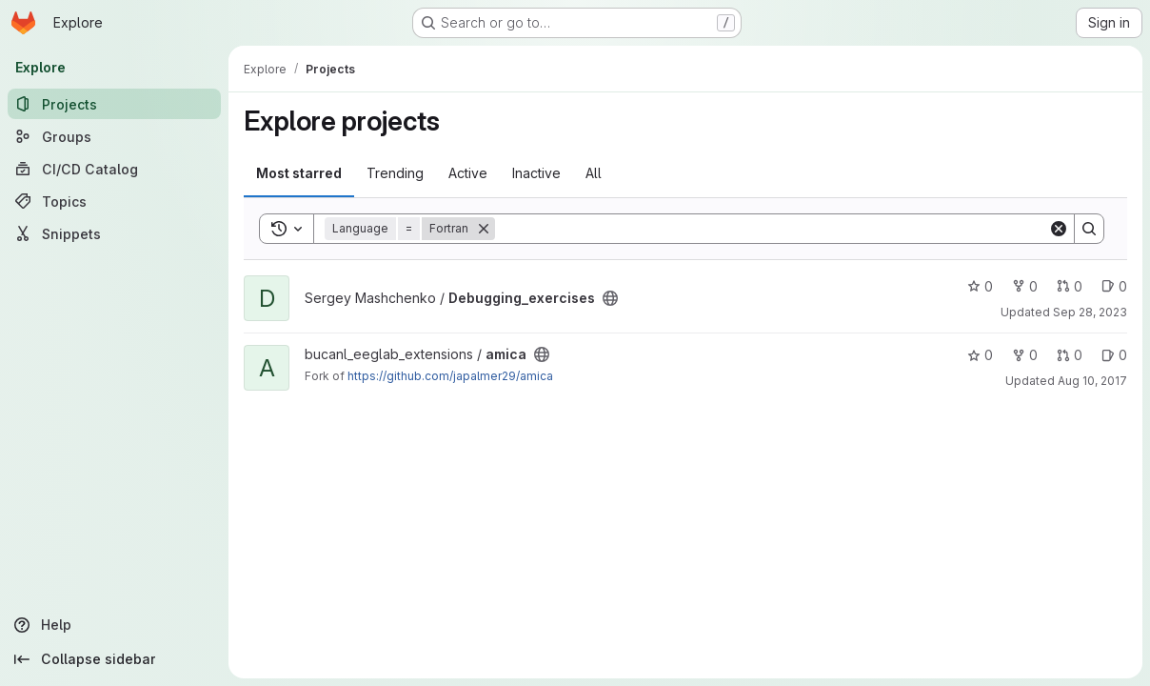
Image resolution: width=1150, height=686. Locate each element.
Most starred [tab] (299, 173)
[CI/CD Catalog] (114, 168)
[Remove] (483, 228)
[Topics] (114, 201)
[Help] (114, 625)
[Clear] (1058, 228)
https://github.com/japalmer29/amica (450, 376)
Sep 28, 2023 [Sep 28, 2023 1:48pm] (1090, 312)
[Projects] (114, 104)
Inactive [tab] (536, 173)
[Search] (771, 228)
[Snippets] (114, 233)
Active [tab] (467, 173)
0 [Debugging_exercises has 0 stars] (980, 286)
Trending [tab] (395, 173)
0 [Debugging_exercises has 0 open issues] (1114, 286)
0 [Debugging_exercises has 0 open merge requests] (1069, 286)
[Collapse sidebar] (114, 659)
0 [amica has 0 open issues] (1114, 355)
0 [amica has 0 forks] (1025, 355)
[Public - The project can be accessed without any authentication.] (610, 298)
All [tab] (593, 173)
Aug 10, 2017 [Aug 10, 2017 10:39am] (1092, 380)
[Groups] (114, 136)
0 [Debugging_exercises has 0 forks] (1025, 286)
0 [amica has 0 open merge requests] (1069, 355)
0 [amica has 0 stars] (980, 355)
